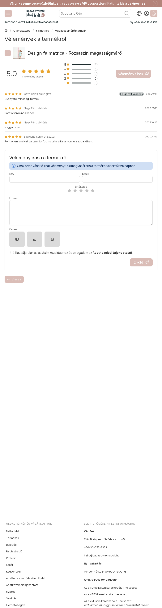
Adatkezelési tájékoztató (22, 585)
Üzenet (14, 198)
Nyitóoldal (12, 531)
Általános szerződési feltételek (26, 578)
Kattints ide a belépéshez (126, 3)
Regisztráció (14, 551)
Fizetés (10, 591)
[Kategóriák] (8, 13)
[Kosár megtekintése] (153, 13)
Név (11, 173)
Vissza (14, 279)
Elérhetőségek (15, 605)
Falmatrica (42, 30)
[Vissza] (8, 53)
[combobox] (95, 13)
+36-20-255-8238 (145, 22)
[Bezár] (155, 3)
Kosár (9, 565)
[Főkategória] (6, 30)
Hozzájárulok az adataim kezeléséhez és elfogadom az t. (74, 253)
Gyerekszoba (21, 30)
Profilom (11, 558)
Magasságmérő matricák (70, 30)
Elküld (141, 262)
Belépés (11, 544)
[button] (17, 239)
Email (85, 173)
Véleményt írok (133, 73)
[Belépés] (146, 13)
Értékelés (81, 186)
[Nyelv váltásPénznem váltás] (139, 13)
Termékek (12, 538)
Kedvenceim (14, 571)
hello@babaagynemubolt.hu (101, 555)
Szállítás (11, 598)
